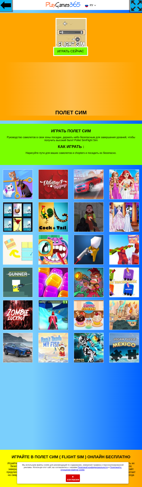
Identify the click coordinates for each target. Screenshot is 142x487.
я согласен (73, 478)
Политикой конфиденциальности (93, 467)
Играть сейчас (71, 51)
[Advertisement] (71, 85)
